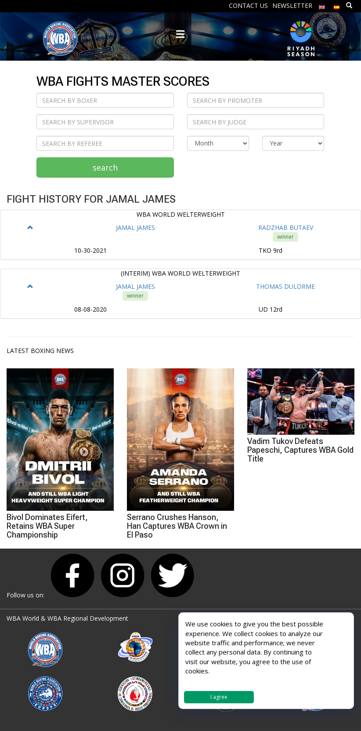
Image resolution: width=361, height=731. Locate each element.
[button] (30, 227)
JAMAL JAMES (135, 227)
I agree (218, 697)
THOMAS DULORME (285, 286)
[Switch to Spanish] (336, 5)
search (105, 167)
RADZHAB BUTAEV (285, 227)
